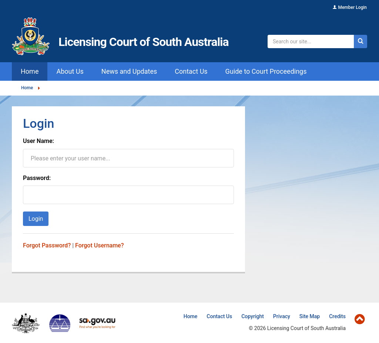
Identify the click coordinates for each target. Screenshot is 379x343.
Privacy (281, 316)
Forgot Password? (47, 245)
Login (35, 218)
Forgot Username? (99, 245)
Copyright (252, 316)
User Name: (38, 141)
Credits (337, 316)
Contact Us (219, 316)
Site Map (309, 316)
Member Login (352, 7)
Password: (37, 178)
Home (27, 88)
